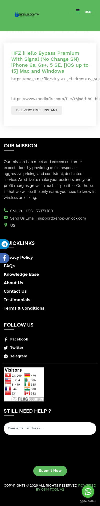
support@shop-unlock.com (62, 218)
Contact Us (15, 291)
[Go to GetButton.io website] (88, 501)
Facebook (16, 339)
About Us (13, 283)
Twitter (13, 347)
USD (88, 12)
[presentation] (42, 452)
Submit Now (50, 471)
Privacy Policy (18, 257)
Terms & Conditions (24, 308)
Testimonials (17, 299)
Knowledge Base (21, 274)
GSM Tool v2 (52, 489)
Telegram (15, 356)
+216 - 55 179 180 (39, 211)
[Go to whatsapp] (88, 491)
